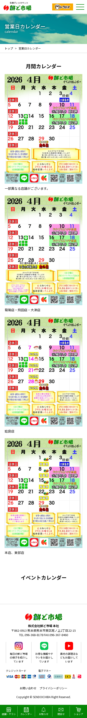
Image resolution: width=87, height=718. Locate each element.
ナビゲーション (80, 7)
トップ (9, 48)
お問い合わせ (28, 688)
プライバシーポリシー (53, 688)
